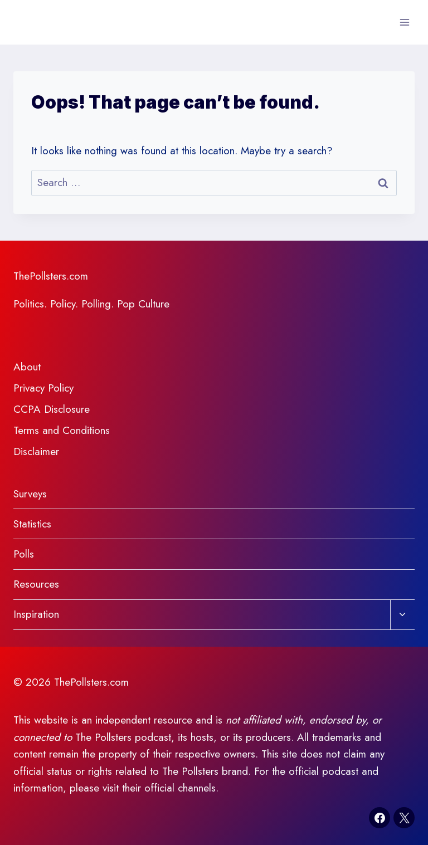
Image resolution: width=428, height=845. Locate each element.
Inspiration (36, 614)
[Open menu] (404, 22)
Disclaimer (36, 451)
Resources (36, 584)
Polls (23, 553)
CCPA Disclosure (51, 409)
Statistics (32, 523)
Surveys (30, 493)
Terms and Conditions (61, 430)
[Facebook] (379, 817)
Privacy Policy (43, 387)
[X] (404, 817)
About (27, 366)
